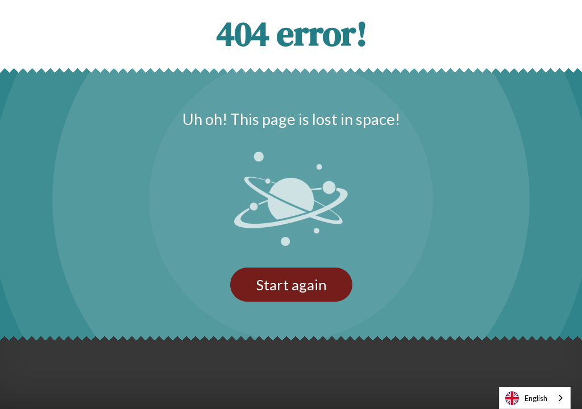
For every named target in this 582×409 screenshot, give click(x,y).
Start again (291, 284)
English (526, 398)
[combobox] (535, 398)
